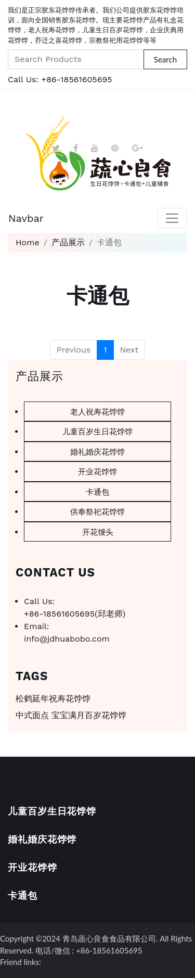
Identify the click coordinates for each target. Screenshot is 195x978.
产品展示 (68, 242)
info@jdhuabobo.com (67, 639)
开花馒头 (97, 531)
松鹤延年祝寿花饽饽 (53, 699)
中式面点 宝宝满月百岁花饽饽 (71, 715)
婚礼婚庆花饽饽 (97, 451)
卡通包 (97, 491)
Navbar (26, 218)
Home (28, 242)
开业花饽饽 (97, 471)
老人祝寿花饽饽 (97, 411)
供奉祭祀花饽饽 (97, 511)
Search (165, 59)
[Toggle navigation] (172, 218)
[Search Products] (76, 59)
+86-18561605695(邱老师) (74, 614)
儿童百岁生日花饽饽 (97, 431)
